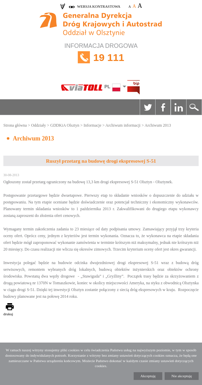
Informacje (92, 125)
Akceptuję (148, 376)
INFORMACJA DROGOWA (101, 57)
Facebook (163, 107)
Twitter (147, 107)
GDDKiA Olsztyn (64, 125)
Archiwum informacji (122, 125)
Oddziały (38, 125)
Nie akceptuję (181, 376)
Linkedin (178, 107)
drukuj (8, 314)
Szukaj (194, 107)
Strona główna (15, 125)
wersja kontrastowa (98, 6)
